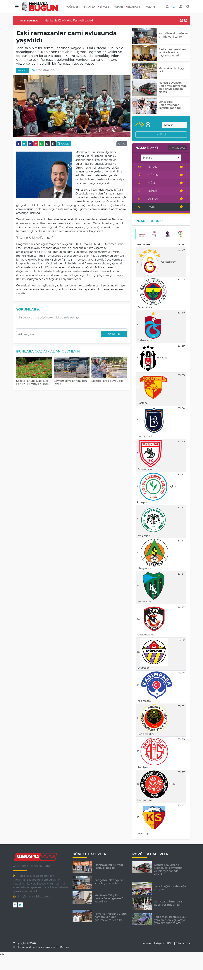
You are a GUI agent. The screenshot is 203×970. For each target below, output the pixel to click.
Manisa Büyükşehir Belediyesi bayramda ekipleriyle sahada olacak (173, 87)
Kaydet (64, 143)
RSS (169, 943)
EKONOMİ (133, 6)
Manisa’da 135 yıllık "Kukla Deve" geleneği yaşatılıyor (109, 898)
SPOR (118, 6)
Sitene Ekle (183, 943)
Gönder (114, 334)
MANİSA (88, 6)
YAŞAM (149, 6)
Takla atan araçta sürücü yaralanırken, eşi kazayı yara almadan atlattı (170, 920)
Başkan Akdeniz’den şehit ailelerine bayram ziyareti (172, 52)
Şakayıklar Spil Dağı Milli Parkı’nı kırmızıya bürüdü (32, 382)
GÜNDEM (72, 6)
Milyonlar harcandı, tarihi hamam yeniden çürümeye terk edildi (111, 917)
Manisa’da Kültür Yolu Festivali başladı (69, 20)
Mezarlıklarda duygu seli (107, 380)
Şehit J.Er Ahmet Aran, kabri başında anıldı (169, 903)
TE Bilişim (62, 947)
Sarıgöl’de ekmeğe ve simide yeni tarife (173, 35)
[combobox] (174, 125)
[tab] (141, 234)
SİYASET (104, 6)
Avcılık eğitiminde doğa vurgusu (170, 888)
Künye (146, 943)
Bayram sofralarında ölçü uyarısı (70, 382)
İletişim (159, 943)
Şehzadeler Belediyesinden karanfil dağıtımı (170, 105)
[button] (16, 7)
